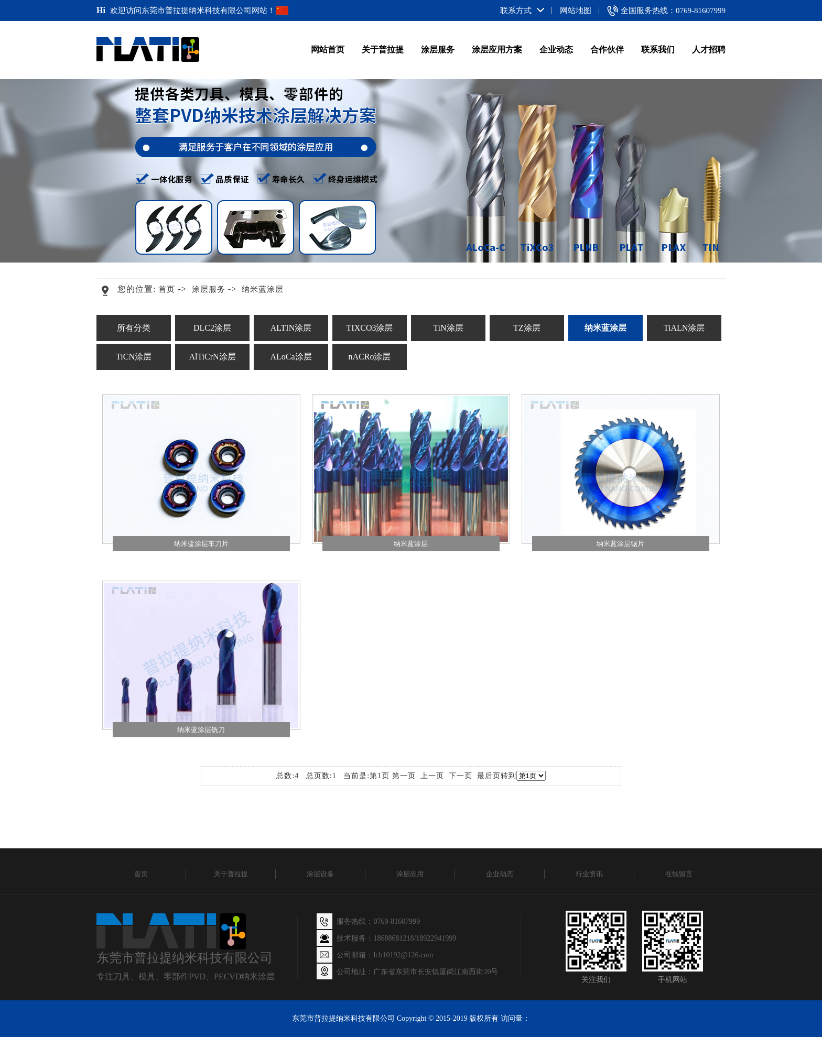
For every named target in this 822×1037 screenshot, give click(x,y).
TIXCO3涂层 (370, 327)
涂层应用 (410, 874)
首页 (166, 289)
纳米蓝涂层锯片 (620, 544)
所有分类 (133, 327)
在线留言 (679, 874)
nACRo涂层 (370, 356)
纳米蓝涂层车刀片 (201, 544)
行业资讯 (589, 874)
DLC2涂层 (212, 327)
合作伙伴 (607, 49)
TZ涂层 (526, 327)
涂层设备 (320, 874)
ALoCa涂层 (290, 356)
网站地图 (575, 10)
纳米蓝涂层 (263, 289)
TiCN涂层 (134, 356)
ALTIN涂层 (291, 327)
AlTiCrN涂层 (212, 356)
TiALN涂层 (684, 327)
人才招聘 (709, 49)
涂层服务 (438, 49)
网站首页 (327, 49)
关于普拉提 (383, 49)
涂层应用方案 (497, 49)
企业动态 (556, 49)
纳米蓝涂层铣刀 (201, 730)
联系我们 (658, 49)
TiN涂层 (448, 327)
